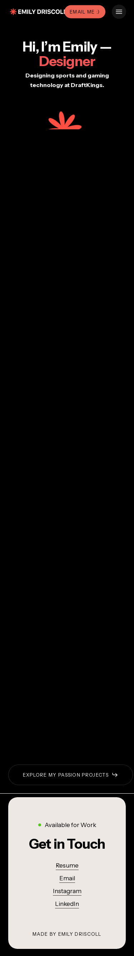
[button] (119, 11)
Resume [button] (67, 865)
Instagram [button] (67, 891)
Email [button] (67, 878)
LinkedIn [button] (67, 903)
